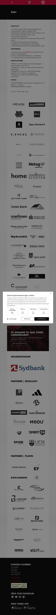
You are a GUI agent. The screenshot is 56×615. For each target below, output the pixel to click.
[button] (11, 319)
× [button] (50, 293)
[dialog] (28, 307)
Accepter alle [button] (41, 319)
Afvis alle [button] (27, 319)
